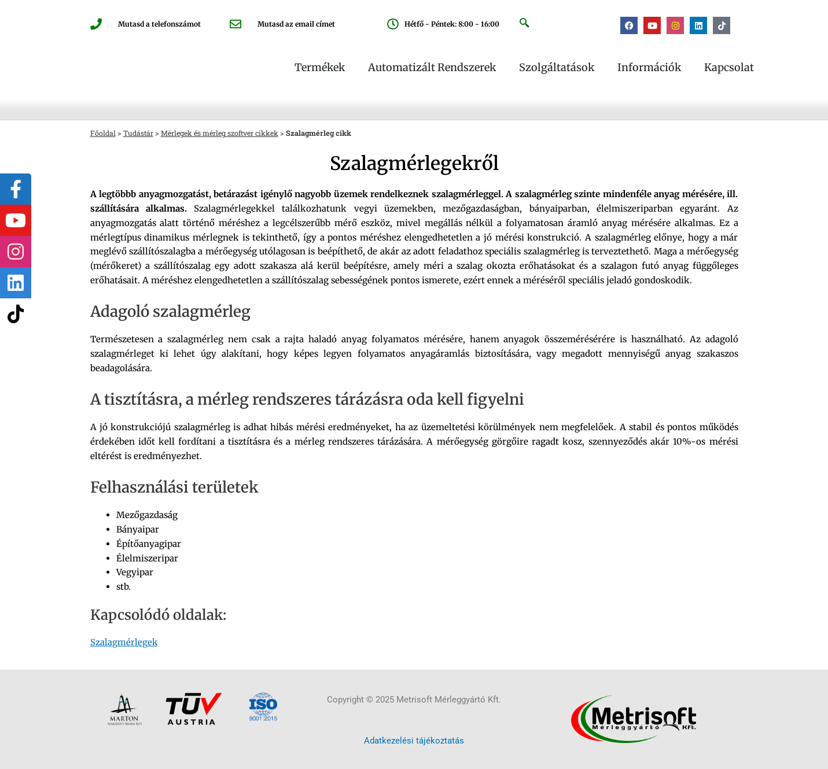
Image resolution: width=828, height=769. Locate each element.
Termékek (320, 67)
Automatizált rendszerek (432, 67)
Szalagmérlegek (124, 642)
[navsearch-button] (524, 23)
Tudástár (139, 133)
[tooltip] (15, 189)
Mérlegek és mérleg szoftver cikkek (225, 133)
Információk (649, 67)
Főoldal (103, 133)
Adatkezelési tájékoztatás (414, 740)
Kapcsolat (729, 67)
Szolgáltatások (556, 67)
